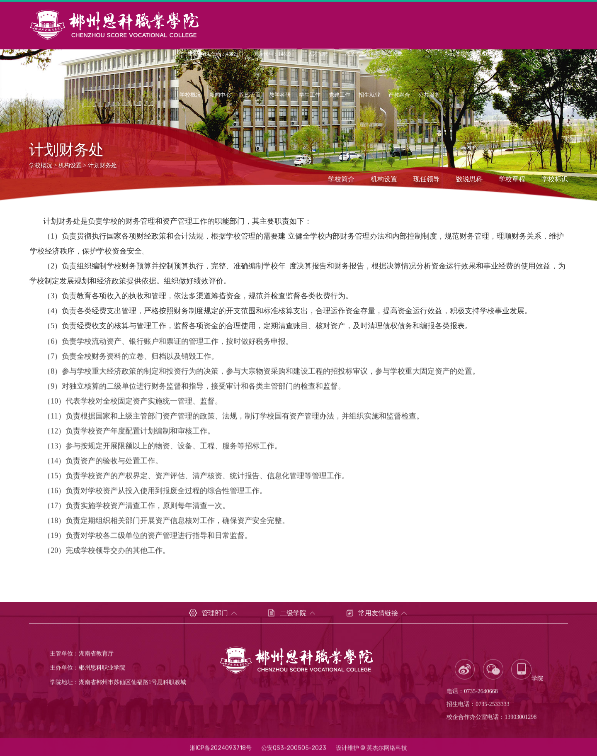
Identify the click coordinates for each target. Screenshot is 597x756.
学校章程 (512, 179)
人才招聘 (318, 55)
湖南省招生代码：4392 (211, 55)
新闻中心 (220, 96)
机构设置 (70, 166)
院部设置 (250, 96)
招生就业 (369, 96)
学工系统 (393, 55)
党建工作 (339, 96)
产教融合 (399, 96)
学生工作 (309, 96)
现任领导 (426, 179)
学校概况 (190, 96)
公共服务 (429, 96)
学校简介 (341, 179)
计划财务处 (102, 166)
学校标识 (554, 179)
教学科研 (280, 96)
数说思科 (469, 179)
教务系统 (355, 55)
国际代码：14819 (272, 55)
